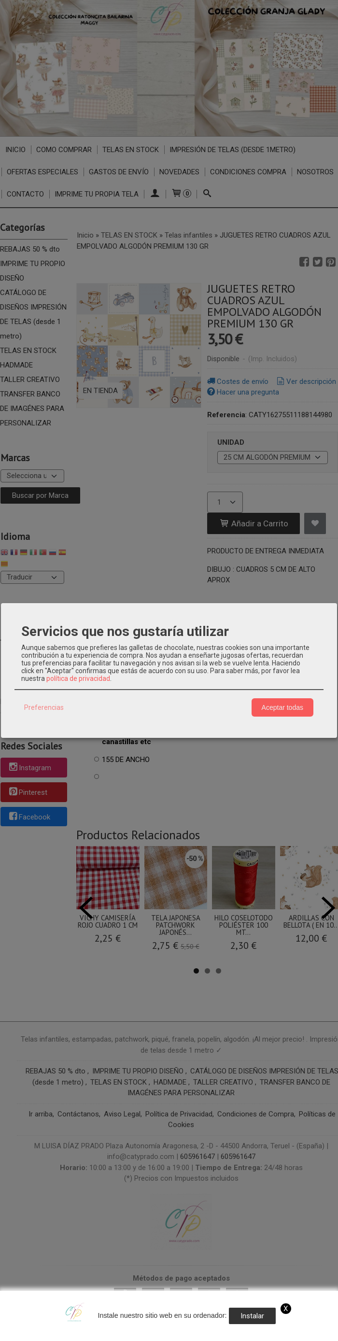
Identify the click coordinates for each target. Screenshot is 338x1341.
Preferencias (44, 707)
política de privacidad (78, 678)
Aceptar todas (282, 707)
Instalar (252, 1316)
